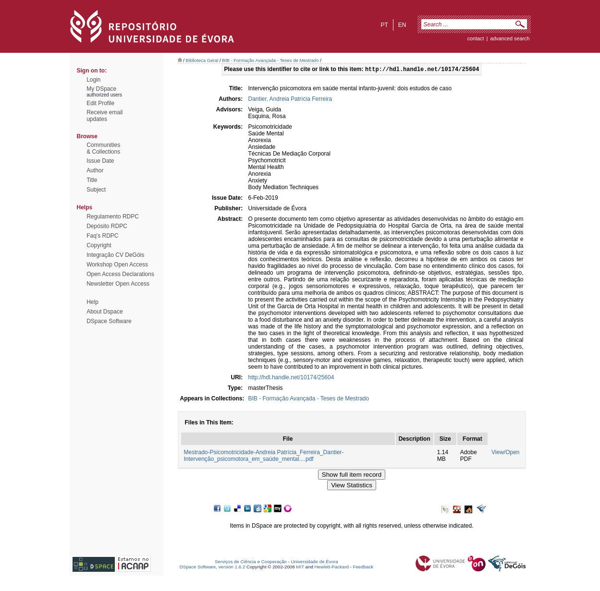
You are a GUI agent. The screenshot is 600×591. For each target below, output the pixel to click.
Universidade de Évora (314, 562)
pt (384, 25)
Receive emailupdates (104, 115)
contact (475, 38)
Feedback (363, 567)
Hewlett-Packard (332, 567)
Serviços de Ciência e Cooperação (251, 562)
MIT (300, 567)
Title (91, 180)
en (402, 25)
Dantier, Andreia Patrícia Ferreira (290, 99)
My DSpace (101, 88)
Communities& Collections (103, 148)
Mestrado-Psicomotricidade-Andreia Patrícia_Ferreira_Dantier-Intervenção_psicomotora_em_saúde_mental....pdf (264, 456)
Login (93, 79)
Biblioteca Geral (202, 60)
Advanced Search (509, 38)
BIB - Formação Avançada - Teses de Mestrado (270, 60)
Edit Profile (100, 103)
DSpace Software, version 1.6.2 (212, 567)
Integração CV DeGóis (115, 255)
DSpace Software (108, 321)
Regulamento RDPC (112, 216)
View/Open (505, 453)
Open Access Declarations (120, 274)
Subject (96, 189)
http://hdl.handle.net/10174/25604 (291, 378)
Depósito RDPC (106, 226)
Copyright (98, 245)
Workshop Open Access (117, 264)
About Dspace (104, 311)
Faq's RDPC (102, 235)
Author (94, 170)
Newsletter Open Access (117, 283)
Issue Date (100, 160)
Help (92, 302)
